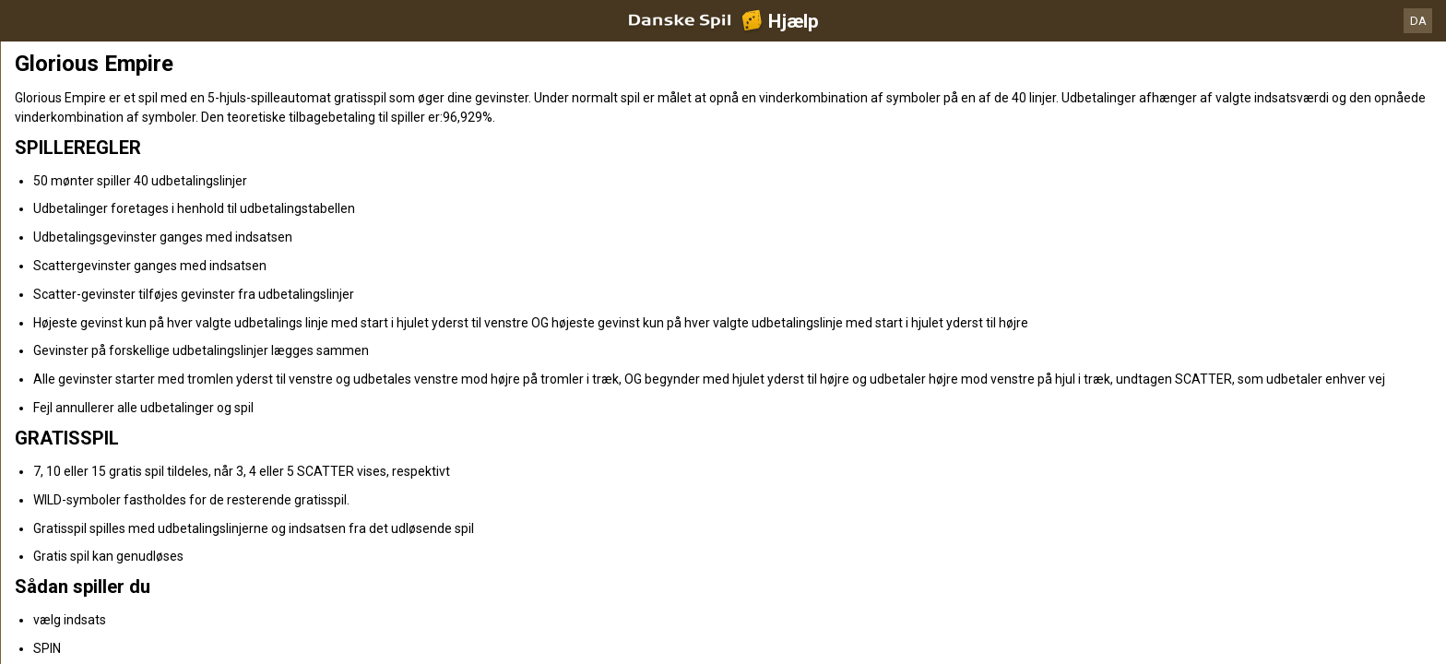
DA (1418, 21)
